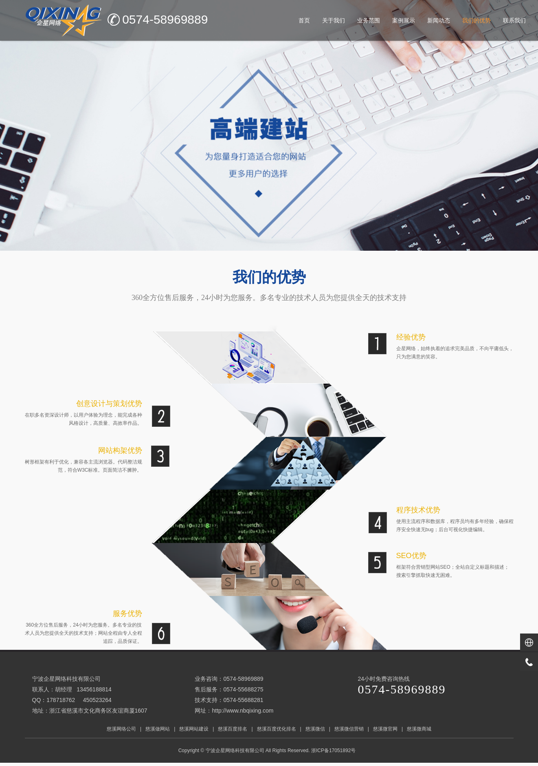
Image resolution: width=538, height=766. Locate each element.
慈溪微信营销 (349, 729)
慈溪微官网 (385, 729)
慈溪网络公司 (121, 729)
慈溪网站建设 (194, 729)
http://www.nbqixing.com (242, 710)
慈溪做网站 (157, 729)
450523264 (97, 700)
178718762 (60, 700)
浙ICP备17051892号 (334, 750)
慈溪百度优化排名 (276, 729)
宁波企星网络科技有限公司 (235, 750)
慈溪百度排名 (232, 729)
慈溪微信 (315, 729)
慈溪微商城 (419, 729)
